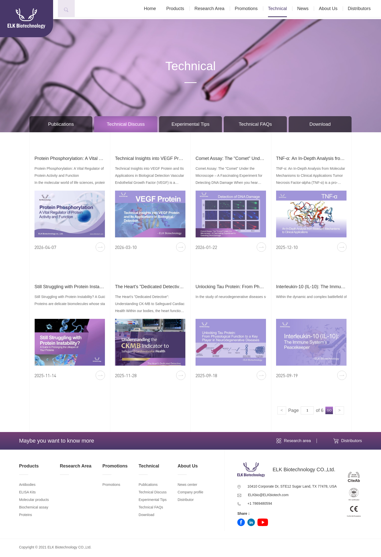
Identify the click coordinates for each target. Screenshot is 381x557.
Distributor (186, 501)
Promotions (251, 9)
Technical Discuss (126, 124)
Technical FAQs (255, 124)
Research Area (215, 9)
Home (155, 9)
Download (320, 124)
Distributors (364, 9)
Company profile (190, 494)
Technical (282, 9)
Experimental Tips (191, 124)
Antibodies (27, 486)
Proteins (25, 516)
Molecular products (34, 501)
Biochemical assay (33, 509)
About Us (333, 9)
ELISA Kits (27, 494)
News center (187, 486)
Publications (61, 124)
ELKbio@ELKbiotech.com (268, 496)
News (308, 9)
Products (180, 9)
